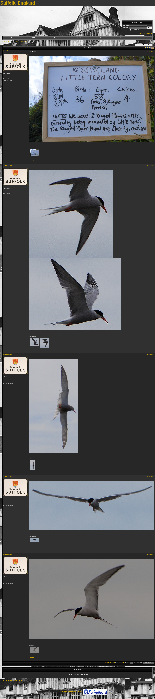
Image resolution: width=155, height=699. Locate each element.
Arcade (141, 38)
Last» (123, 662)
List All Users (34, 38)
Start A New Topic (141, 45)
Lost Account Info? (145, 33)
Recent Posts (120, 38)
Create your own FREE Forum (70, 692)
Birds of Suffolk (21, 42)
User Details (77, 38)
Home (13, 38)
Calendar (99, 38)
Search (56, 38)
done (151, 665)
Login (149, 27)
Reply (150, 45)
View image (32, 160)
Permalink (150, 51)
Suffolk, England (8, 42)
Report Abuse (76, 694)
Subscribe (149, 680)
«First (107, 662)
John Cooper (7, 51)
